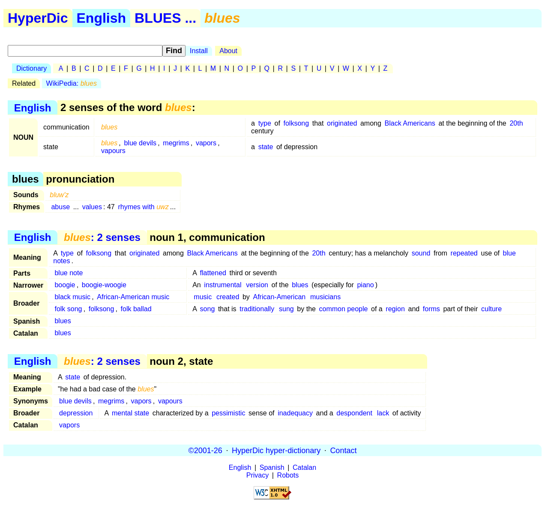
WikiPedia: (71, 83)
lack (383, 413)
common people (343, 309)
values (92, 206)
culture (491, 309)
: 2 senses (102, 237)
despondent (354, 413)
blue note (68, 273)
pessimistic (228, 413)
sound (421, 253)
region (395, 309)
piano (365, 285)
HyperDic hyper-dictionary (276, 450)
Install (199, 50)
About (228, 50)
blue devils (140, 143)
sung (286, 309)
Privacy (257, 475)
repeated (464, 253)
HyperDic (38, 18)
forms (431, 309)
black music (72, 297)
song (207, 309)
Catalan (304, 467)
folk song (68, 309)
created (227, 297)
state (265, 146)
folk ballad (136, 309)
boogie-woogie (104, 285)
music (203, 297)
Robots (288, 475)
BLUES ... (165, 18)
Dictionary (31, 68)
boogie (64, 285)
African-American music (133, 297)
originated (342, 123)
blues (300, 285)
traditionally (257, 309)
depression (76, 413)
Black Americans (410, 123)
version (257, 285)
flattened (213, 273)
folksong (296, 123)
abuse (60, 206)
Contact (343, 450)
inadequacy (295, 413)
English (101, 18)
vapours (113, 150)
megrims (176, 143)
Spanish (272, 467)
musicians (325, 297)
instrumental (222, 285)
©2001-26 (205, 450)
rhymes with (143, 206)
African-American (279, 297)
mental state (130, 413)
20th (516, 123)
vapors (206, 143)
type (264, 123)
